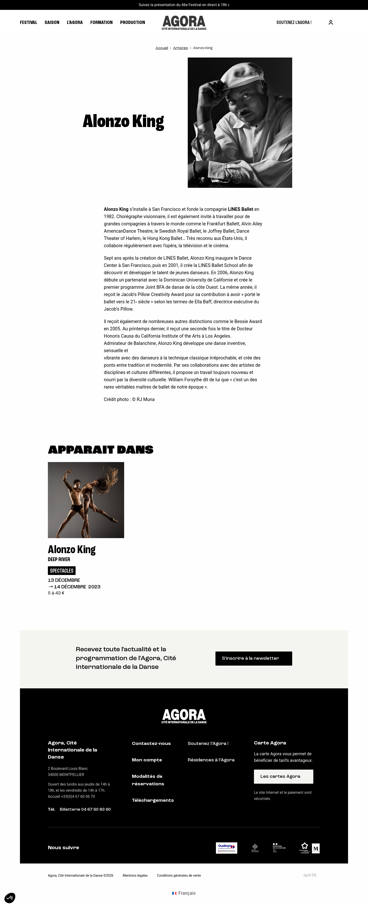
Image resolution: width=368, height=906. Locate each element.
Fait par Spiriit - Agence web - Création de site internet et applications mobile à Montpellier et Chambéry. (309, 875)
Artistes (180, 48)
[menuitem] (293, 22)
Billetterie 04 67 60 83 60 (85, 809)
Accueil (162, 48)
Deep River (59, 560)
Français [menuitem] (187, 893)
